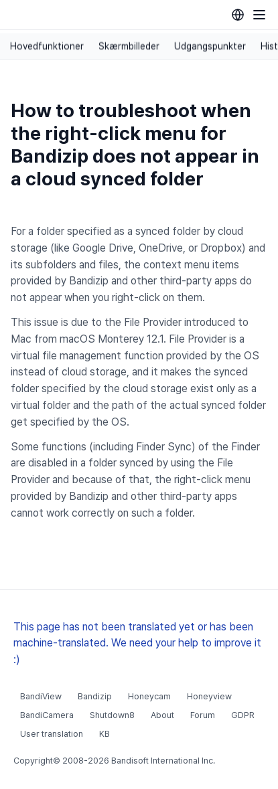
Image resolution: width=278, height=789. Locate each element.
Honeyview (209, 696)
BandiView (41, 696)
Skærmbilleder (128, 46)
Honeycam (149, 696)
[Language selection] (238, 14)
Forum (202, 715)
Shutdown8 (112, 715)
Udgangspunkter (210, 46)
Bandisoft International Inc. (163, 761)
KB (104, 734)
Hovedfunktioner (47, 46)
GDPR (243, 715)
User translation (51, 734)
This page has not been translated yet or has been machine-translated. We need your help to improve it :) (137, 643)
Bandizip (95, 696)
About (162, 715)
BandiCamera (47, 715)
